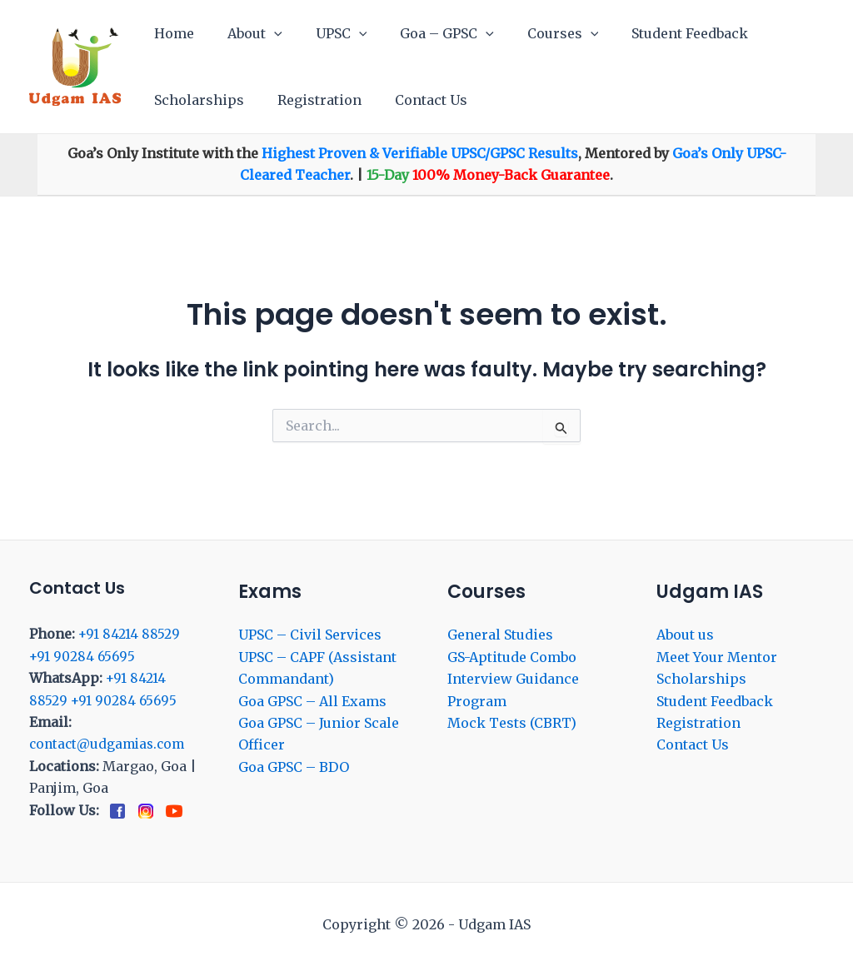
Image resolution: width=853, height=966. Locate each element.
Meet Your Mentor (716, 657)
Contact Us (414, 100)
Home (171, 33)
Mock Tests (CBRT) (511, 723)
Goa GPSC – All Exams (312, 700)
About (244, 33)
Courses (533, 33)
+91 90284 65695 (84, 656)
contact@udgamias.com (110, 743)
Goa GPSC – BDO (293, 767)
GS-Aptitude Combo (511, 657)
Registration (309, 100)
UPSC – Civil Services (310, 634)
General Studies (500, 634)
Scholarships (196, 100)
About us (685, 634)
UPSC (325, 33)
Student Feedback (653, 33)
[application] (264, 33)
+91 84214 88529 (130, 633)
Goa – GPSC (424, 33)
